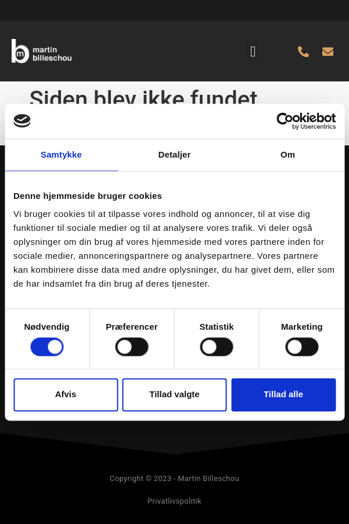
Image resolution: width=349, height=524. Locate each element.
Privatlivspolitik (174, 501)
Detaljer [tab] (175, 154)
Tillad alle (283, 395)
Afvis (66, 395)
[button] (253, 51)
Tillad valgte (174, 395)
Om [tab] (287, 154)
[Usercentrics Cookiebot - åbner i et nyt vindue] (285, 121)
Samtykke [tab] (61, 154)
